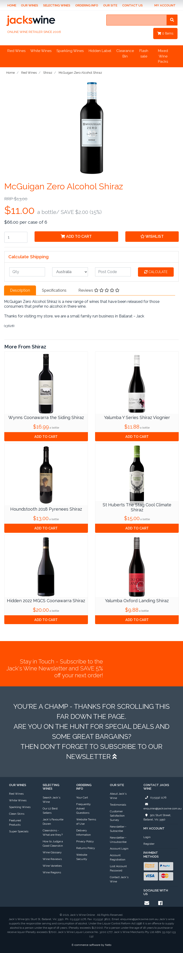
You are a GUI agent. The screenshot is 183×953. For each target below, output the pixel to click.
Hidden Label (100, 51)
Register (148, 843)
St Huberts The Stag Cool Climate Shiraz (137, 507)
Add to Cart (76, 236)
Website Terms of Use (86, 821)
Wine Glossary (52, 852)
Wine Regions (52, 872)
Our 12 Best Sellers (50, 810)
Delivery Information (83, 832)
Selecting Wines (56, 5)
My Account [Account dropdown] (165, 5)
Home (11, 5)
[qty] (27, 271)
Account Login (119, 848)
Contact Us (132, 5)
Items (165, 33)
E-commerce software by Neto (91, 945)
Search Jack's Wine (51, 799)
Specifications (54, 290)
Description (20, 290)
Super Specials (18, 831)
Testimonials (118, 804)
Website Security (81, 857)
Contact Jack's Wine (119, 879)
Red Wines (16, 51)
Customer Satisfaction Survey (117, 816)
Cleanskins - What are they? (53, 832)
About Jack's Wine (118, 796)
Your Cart (82, 797)
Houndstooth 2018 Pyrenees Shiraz (46, 509)
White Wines (40, 51)
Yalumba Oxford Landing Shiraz (137, 600)
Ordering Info (86, 5)
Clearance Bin (125, 53)
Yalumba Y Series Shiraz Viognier (137, 417)
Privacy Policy (85, 841)
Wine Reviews (52, 859)
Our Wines (29, 5)
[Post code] (113, 271)
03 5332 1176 (154, 797)
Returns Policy (85, 848)
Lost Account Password (118, 868)
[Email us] (147, 903)
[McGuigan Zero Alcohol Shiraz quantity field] (15, 237)
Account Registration (117, 857)
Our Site (110, 5)
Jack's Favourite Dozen (53, 821)
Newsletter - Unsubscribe (118, 840)
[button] (152, 236)
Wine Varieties (52, 865)
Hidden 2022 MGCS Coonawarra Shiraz (46, 600)
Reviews (98, 290)
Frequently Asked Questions (83, 808)
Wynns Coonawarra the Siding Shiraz (46, 417)
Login (147, 837)
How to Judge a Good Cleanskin (53, 843)
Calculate (156, 272)
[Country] (70, 271)
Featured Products (15, 822)
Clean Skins (16, 813)
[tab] (20, 290)
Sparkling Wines (70, 51)
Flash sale (143, 53)
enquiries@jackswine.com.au (162, 806)
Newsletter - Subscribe (118, 829)
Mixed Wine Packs (163, 56)
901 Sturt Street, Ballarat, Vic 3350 (157, 817)
